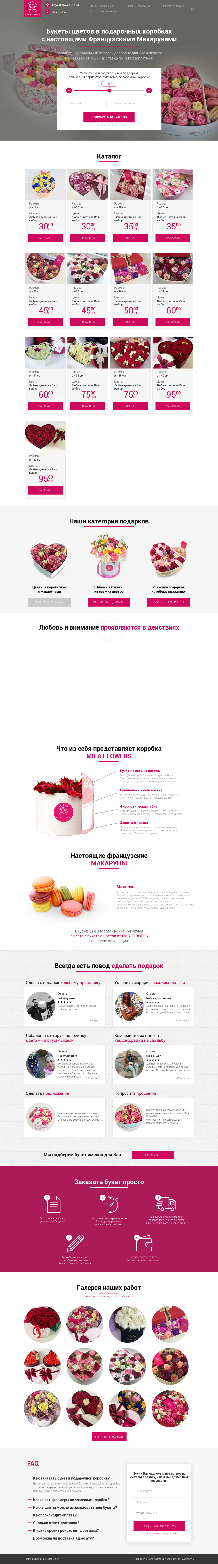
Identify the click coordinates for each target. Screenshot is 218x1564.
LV (192, 8)
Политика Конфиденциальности (42, 1559)
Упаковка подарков (172, 6)
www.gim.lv (188, 1559)
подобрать (153, 1155)
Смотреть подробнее (109, 602)
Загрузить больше (109, 1436)
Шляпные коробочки (138, 6)
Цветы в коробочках (102, 6)
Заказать (45, 238)
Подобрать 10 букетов (109, 117)
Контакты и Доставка (103, 11)
